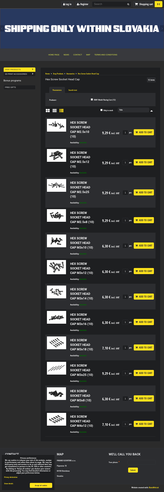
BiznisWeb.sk (154, 487)
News (66, 55)
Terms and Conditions (105, 55)
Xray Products (20, 69)
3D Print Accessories (20, 74)
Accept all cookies (41, 485)
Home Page (53, 55)
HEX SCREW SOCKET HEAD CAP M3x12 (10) (81, 268)
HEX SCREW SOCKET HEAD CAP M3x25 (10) (81, 370)
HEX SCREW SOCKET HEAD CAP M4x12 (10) (81, 421)
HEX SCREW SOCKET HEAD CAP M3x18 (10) (81, 344)
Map (88, 55)
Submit (133, 470)
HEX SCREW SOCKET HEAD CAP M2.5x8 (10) (82, 217)
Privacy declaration (10, 477)
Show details (8, 484)
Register (82, 4)
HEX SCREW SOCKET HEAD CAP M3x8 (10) (80, 395)
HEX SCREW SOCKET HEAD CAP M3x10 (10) (81, 242)
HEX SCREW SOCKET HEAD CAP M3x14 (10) (81, 293)
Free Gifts (10, 87)
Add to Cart (143, 132)
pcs (127, 132)
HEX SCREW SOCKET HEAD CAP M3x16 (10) (81, 319)
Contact (77, 55)
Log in (67, 4)
